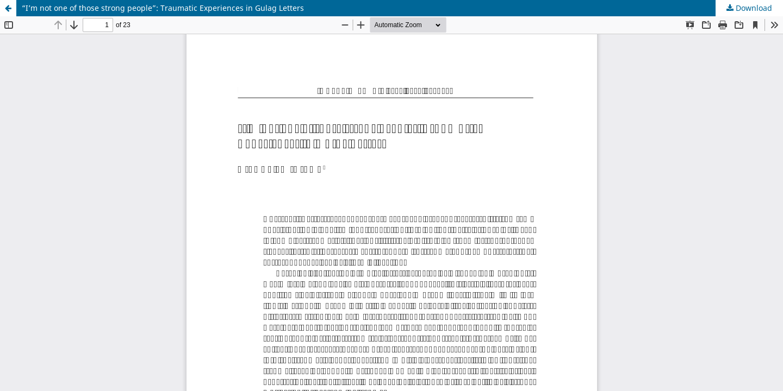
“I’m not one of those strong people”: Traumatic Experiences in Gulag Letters (163, 8)
